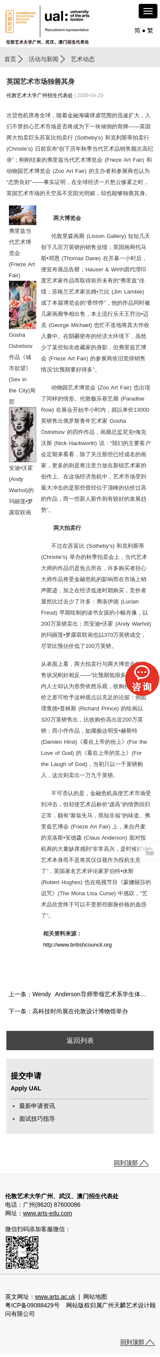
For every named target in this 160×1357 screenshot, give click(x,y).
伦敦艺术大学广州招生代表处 (39, 95)
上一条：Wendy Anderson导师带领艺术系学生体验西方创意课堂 (81, 994)
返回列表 (80, 1040)
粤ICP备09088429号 (32, 1305)
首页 (10, 59)
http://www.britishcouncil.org (77, 944)
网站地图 (95, 1296)
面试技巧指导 (37, 1118)
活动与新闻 (43, 59)
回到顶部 (126, 1162)
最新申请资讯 (37, 1105)
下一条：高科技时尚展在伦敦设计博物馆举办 (68, 1011)
